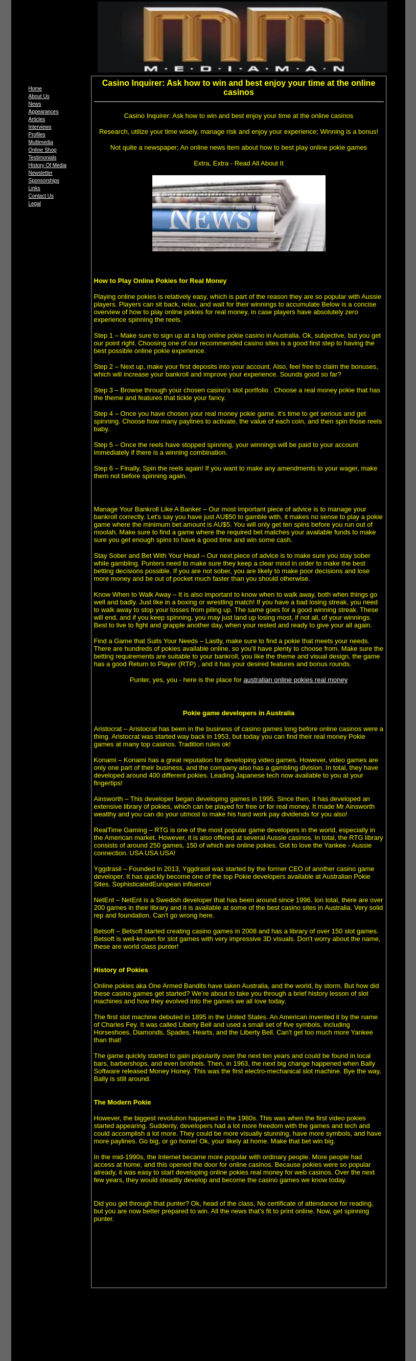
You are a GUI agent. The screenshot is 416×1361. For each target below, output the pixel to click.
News (35, 104)
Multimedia (41, 142)
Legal (35, 203)
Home (35, 88)
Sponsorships (44, 180)
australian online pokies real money (295, 680)
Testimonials (43, 157)
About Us (39, 96)
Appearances (44, 111)
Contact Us (41, 196)
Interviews (40, 127)
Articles (37, 119)
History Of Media (47, 165)
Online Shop (43, 150)
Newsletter (41, 173)
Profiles (37, 134)
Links (34, 188)
